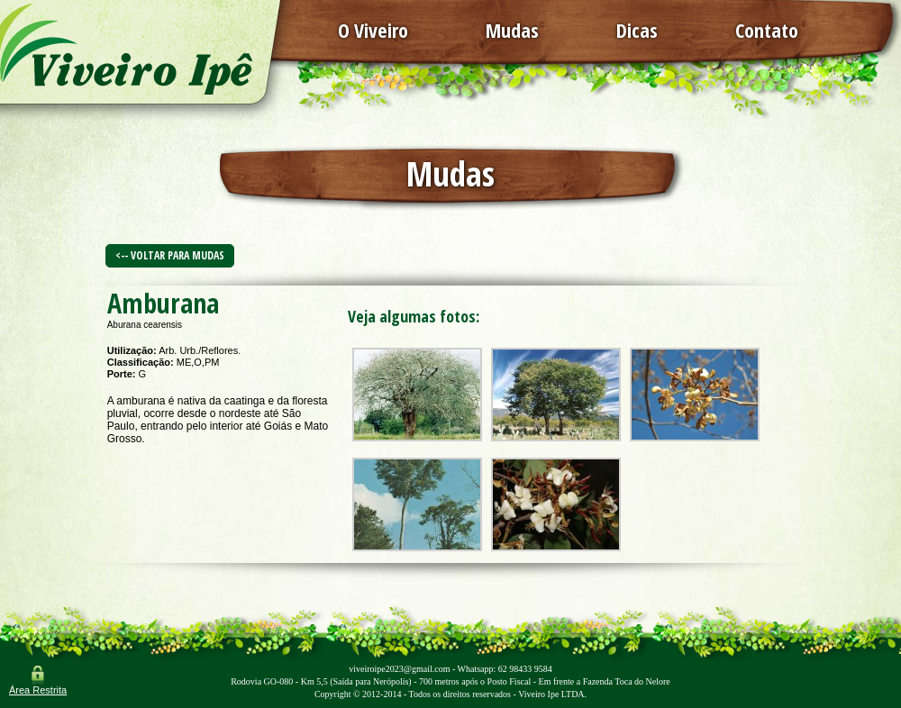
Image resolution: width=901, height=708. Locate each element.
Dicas (637, 29)
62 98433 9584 (525, 669)
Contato (766, 29)
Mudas (512, 29)
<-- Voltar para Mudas (169, 255)
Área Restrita (38, 690)
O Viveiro (373, 29)
